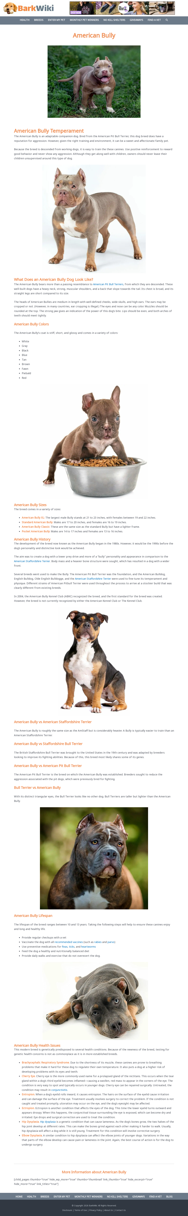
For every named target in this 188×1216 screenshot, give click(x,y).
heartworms (89, 946)
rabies (99, 942)
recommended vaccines (69, 942)
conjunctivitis (59, 1090)
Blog (169, 1196)
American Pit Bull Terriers (109, 284)
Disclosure (67, 1210)
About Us (108, 1210)
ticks (72, 946)
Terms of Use (80, 1210)
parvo (112, 942)
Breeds (45, 1196)
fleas (65, 946)
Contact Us (120, 1210)
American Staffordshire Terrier (33, 561)
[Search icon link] (166, 20)
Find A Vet (155, 1196)
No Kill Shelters (117, 1196)
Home (19, 1196)
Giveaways (138, 1196)
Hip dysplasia (48, 1121)
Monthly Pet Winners (89, 1196)
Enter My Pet (62, 1196)
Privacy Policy (95, 1210)
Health (31, 1196)
